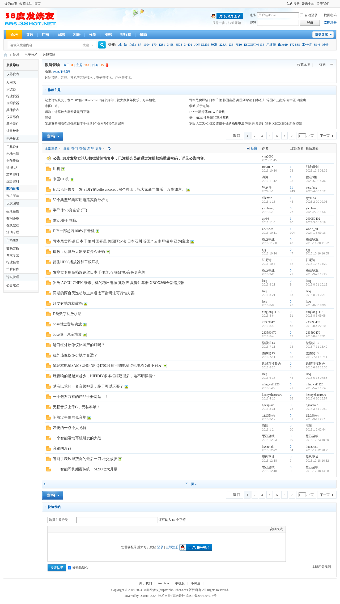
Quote (77, 529)
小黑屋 (195, 583)
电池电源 (12, 154)
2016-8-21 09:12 (316, 294)
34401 (188, 44)
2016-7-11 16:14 (316, 357)
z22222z (267, 229)
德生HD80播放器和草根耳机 (209, 118)
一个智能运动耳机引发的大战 (77, 438)
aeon (56, 71)
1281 (162, 44)
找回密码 (330, 15)
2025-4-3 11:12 (316, 191)
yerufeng (311, 187)
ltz (125, 44)
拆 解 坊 (12, 167)
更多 (98, 148)
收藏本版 (304, 65)
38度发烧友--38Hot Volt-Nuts (5, 55)
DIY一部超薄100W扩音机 (207, 112)
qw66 (265, 218)
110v (146, 44)
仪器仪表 (12, 74)
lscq (264, 281)
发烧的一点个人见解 (69, 428)
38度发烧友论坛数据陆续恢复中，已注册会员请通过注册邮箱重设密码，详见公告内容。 (134, 158)
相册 (76, 35)
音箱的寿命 (62, 448)
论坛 (14, 35)
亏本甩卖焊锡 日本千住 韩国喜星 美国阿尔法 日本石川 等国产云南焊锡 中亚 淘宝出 (247, 100)
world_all (312, 229)
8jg (264, 250)
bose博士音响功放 (67, 324)
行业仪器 (12, 96)
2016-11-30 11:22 (317, 243)
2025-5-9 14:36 (316, 180)
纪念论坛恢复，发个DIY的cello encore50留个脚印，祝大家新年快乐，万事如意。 (102, 100)
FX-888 (295, 44)
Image (63, 529)
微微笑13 (268, 343)
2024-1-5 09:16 (316, 232)
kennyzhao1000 (272, 395)
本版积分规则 (321, 567)
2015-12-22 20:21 (317, 450)
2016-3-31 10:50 (316, 408)
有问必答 (12, 218)
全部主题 (51, 148)
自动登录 (308, 15)
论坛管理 (12, 277)
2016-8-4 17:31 (316, 336)
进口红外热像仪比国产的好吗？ (79, 345)
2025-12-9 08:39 (316, 170)
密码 (253, 22)
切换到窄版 (333, 3)
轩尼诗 (65, 71)
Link (70, 529)
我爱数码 (268, 415)
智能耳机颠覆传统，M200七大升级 (85, 469)
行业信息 (12, 262)
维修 (325, 44)
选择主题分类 (58, 520)
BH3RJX (268, 167)
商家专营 (12, 255)
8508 (179, 44)
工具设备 (12, 147)
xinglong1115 (270, 312)
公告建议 (12, 285)
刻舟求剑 (312, 167)
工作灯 (307, 44)
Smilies (90, 529)
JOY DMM (201, 44)
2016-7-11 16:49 (316, 346)
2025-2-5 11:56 (316, 212)
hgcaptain (268, 405)
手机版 (180, 583)
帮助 (143, 35)
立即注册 (330, 22)
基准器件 (12, 124)
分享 (92, 35)
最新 (66, 148)
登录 (160, 547)
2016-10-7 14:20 (316, 263)
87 (139, 44)
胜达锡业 (268, 239)
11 (291, 187)
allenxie (267, 198)
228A (223, 44)
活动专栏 (12, 232)
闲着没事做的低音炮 (69, 417)
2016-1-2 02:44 (316, 429)
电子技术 (31, 55)
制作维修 (12, 161)
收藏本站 (25, 4)
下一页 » (191, 484)
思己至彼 (268, 436)
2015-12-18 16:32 (317, 460)
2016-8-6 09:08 (316, 315)
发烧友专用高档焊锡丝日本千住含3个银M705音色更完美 (84, 123)
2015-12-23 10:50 (317, 439)
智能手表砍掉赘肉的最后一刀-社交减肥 (85, 459)
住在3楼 (311, 177)
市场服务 (12, 240)
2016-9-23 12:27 (316, 274)
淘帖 (108, 35)
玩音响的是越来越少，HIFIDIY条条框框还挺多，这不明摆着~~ (104, 376)
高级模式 (276, 529)
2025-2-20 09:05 (316, 201)
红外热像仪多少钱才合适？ (75, 355)
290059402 (313, 218)
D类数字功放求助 (67, 314)
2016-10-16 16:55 (317, 253)
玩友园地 (12, 203)
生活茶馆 (12, 211)
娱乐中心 (308, 4)
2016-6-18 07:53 (316, 377)
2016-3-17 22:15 (316, 419)
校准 (214, 44)
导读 (29, 35)
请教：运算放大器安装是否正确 (67, 112)
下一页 (325, 136)
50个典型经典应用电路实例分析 (79, 200)
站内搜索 (293, 4)
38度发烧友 (151, 590)
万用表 (11, 82)
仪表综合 (12, 117)
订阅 (322, 65)
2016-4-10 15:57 (316, 398)
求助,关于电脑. (199, 106)
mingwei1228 (270, 384)
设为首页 (11, 4)
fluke (132, 44)
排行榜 (125, 35)
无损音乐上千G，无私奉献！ (76, 407)
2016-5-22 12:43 (316, 388)
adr (120, 44)
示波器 (271, 44)
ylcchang (267, 208)
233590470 (269, 322)
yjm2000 (267, 156)
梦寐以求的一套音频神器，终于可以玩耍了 (88, 386)
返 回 (236, 136)
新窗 (254, 148)
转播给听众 (78, 567)
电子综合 (12, 195)
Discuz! (144, 596)
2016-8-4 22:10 (316, 325)
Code (83, 529)
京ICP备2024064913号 (201, 596)
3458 (170, 44)
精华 (90, 148)
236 (231, 44)
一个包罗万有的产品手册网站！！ (81, 397)
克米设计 (178, 596)
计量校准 (12, 131)
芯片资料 (12, 174)
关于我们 (323, 4)
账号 (253, 15)
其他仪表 (12, 110)
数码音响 (49, 55)
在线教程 (12, 225)
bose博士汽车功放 (67, 335)
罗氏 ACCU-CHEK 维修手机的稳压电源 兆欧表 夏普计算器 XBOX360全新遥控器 (245, 123)
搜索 (86, 45)
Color (57, 529)
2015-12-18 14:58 (317, 471)
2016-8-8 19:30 (316, 305)
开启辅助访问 (284, 3)
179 (154, 44)
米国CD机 (52, 106)
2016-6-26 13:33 (316, 367)
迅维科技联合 (271, 363)
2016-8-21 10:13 (316, 284)
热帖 (82, 148)
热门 (74, 148)
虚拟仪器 (12, 103)
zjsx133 (311, 198)
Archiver (163, 583)
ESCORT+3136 (254, 44)
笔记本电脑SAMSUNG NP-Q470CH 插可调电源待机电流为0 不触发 (107, 366)
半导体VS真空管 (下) (70, 210)
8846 (317, 44)
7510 (239, 44)
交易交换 (12, 248)
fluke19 (283, 44)
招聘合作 (12, 269)
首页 (37, 4)
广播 (45, 35)
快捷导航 (321, 34)
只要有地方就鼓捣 (68, 303)
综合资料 (12, 181)
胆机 (48, 118)
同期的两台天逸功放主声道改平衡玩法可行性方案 (94, 293)
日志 (61, 35)
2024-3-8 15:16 (316, 222)
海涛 (265, 177)
